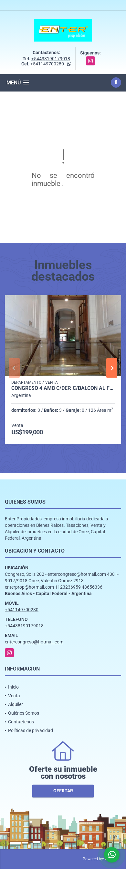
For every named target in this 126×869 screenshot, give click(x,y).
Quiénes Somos (23, 713)
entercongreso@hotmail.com (34, 641)
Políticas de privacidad (30, 730)
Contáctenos (21, 721)
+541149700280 (47, 63)
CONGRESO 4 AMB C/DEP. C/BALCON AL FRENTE (63, 388)
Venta (14, 695)
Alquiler (15, 704)
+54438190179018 (50, 58)
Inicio (13, 687)
